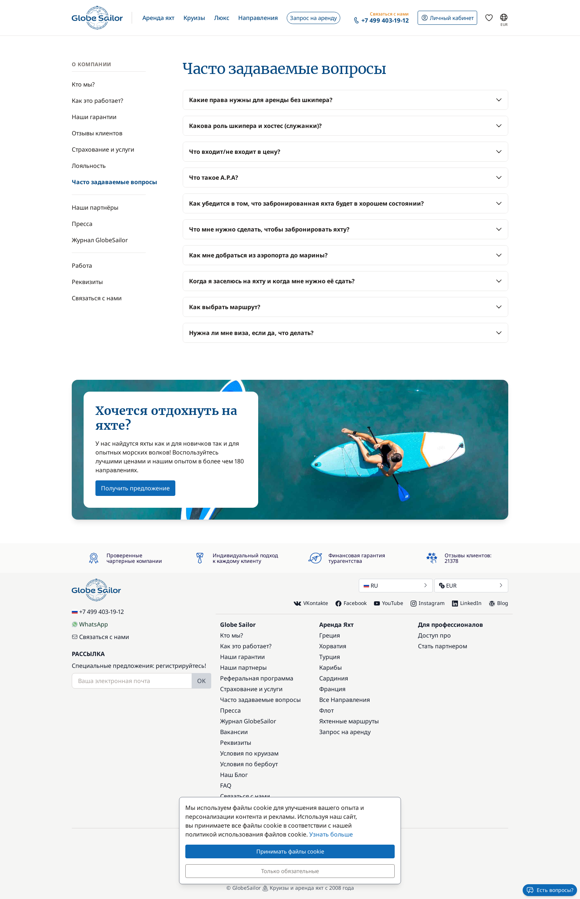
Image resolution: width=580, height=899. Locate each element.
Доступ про (434, 635)
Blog (498, 602)
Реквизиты (87, 282)
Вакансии (234, 732)
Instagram (428, 602)
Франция (332, 689)
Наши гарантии (94, 117)
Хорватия (332, 646)
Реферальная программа (256, 678)
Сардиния (333, 678)
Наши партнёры (95, 207)
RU (396, 585)
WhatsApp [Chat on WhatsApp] (90, 624)
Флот (326, 710)
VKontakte (311, 603)
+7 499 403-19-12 (98, 612)
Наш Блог (234, 775)
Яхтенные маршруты (349, 721)
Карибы (330, 667)
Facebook (351, 602)
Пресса (82, 224)
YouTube (388, 602)
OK (201, 681)
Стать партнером (442, 646)
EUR (471, 585)
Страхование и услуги (103, 149)
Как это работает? (97, 101)
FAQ (226, 785)
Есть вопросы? (549, 890)
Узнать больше (331, 834)
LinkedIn (467, 602)
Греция (329, 635)
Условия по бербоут (249, 764)
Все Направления (344, 700)
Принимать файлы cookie (290, 851)
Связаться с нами (97, 298)
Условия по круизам (249, 753)
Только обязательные (290, 871)
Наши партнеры (243, 667)
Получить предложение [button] (135, 488)
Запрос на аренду (345, 732)
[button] (158, 18)
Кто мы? (83, 84)
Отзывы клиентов (97, 133)
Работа (82, 265)
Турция (329, 657)
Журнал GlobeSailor (100, 240)
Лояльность (89, 166)
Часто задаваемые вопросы (114, 182)
